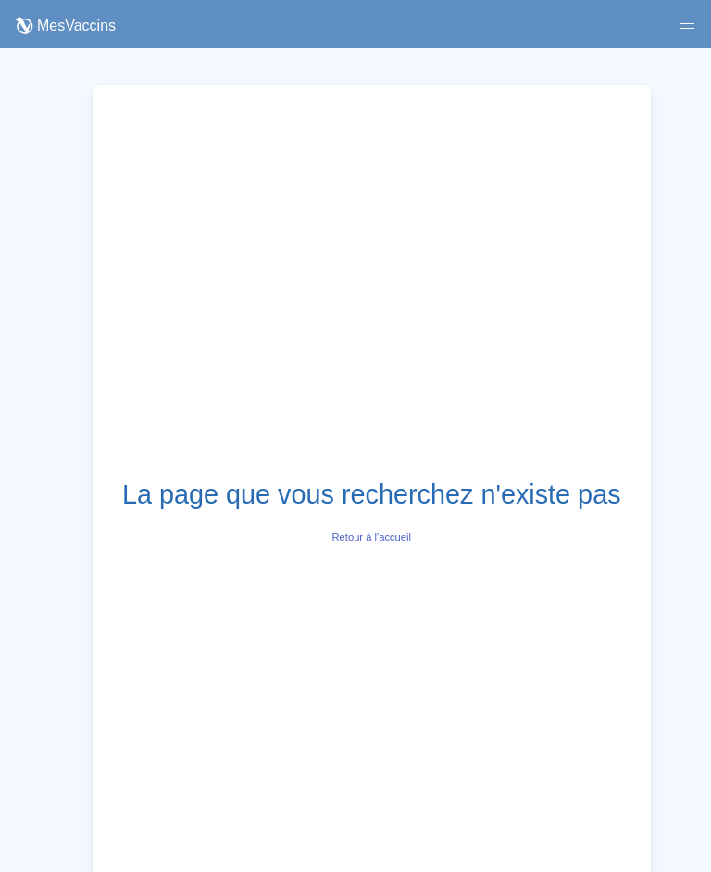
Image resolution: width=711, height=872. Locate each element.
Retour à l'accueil (371, 536)
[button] (687, 24)
